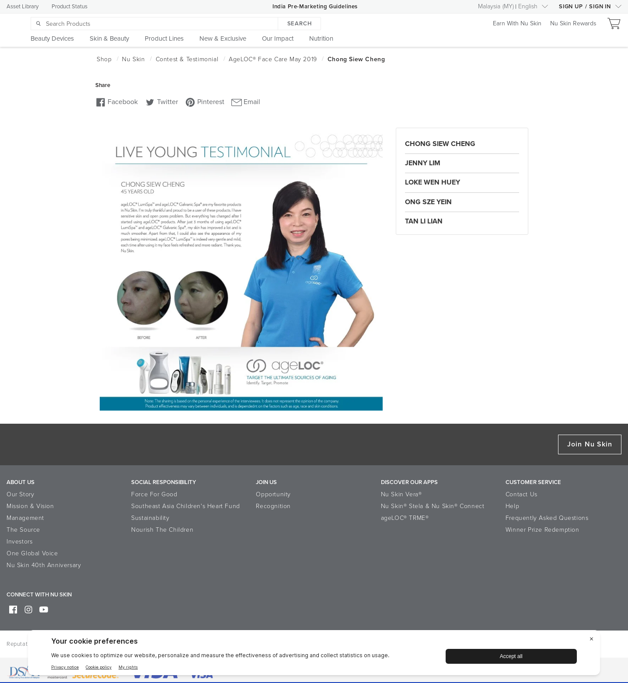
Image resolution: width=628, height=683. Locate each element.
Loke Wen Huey (432, 182)
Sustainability (150, 518)
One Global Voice (32, 553)
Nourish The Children (162, 529)
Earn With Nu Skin (517, 24)
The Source (23, 529)
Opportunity (273, 494)
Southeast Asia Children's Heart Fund (185, 506)
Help (512, 506)
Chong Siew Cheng (440, 143)
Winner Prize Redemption (542, 529)
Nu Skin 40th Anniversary (44, 565)
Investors (19, 541)
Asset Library (22, 6)
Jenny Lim (422, 163)
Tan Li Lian (424, 221)
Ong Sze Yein (428, 202)
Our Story (20, 494)
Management (25, 518)
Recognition (273, 506)
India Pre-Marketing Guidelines (315, 6)
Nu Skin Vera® (401, 494)
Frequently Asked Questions (547, 518)
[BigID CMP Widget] (314, 655)
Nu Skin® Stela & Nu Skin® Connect (433, 506)
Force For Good (154, 494)
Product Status (69, 6)
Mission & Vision (30, 506)
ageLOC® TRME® (405, 518)
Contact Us (521, 494)
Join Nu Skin (589, 444)
